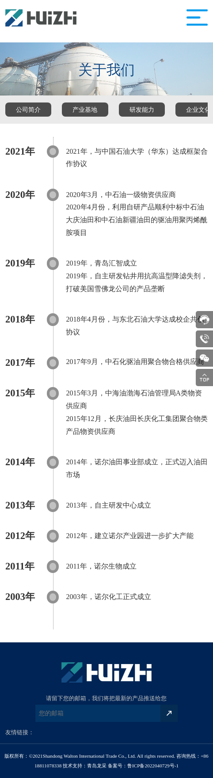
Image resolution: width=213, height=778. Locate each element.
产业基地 (84, 109)
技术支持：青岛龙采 (84, 765)
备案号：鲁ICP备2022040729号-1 (143, 765)
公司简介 (28, 109)
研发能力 (141, 109)
